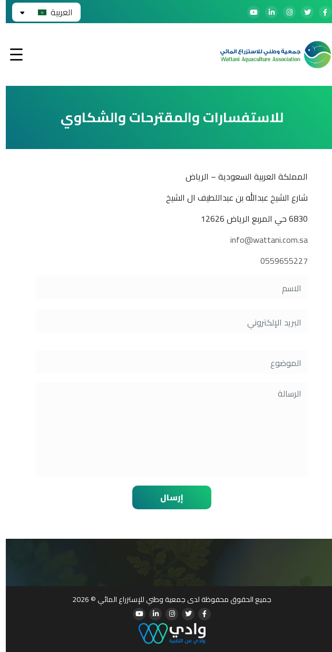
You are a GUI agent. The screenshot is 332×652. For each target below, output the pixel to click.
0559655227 (278, 261)
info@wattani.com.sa (263, 240)
